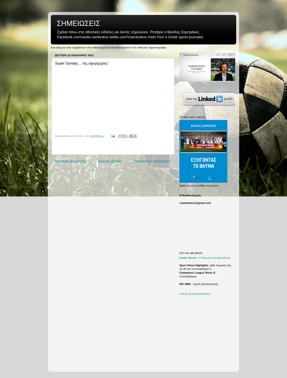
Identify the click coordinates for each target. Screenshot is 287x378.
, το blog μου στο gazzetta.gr (205, 257)
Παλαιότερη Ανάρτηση (152, 161)
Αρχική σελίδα (110, 161)
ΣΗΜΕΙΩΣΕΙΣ (78, 23)
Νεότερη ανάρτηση (70, 161)
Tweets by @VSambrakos (194, 293)
